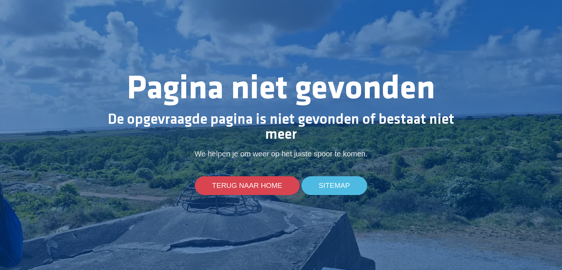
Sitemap (334, 186)
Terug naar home (247, 186)
